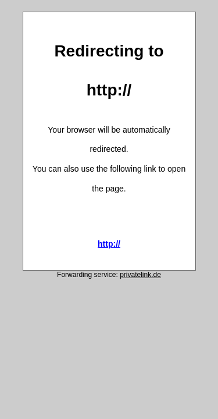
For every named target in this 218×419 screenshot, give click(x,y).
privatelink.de (140, 275)
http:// (109, 243)
